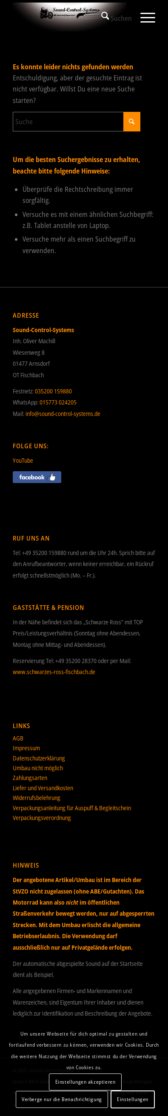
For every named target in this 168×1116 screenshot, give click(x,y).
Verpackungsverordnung (42, 818)
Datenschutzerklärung (39, 758)
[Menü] (143, 17)
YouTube (23, 460)
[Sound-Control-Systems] (70, 17)
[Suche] (112, 17)
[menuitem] (112, 17)
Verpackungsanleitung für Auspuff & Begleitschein (72, 808)
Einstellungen (132, 1099)
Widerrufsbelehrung (36, 798)
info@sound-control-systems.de (63, 414)
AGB (18, 738)
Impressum (26, 748)
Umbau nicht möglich (38, 768)
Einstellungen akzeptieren (85, 1081)
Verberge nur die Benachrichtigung (62, 1099)
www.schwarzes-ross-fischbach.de (54, 672)
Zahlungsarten (30, 778)
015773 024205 (58, 402)
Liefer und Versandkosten (43, 788)
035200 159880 (53, 391)
